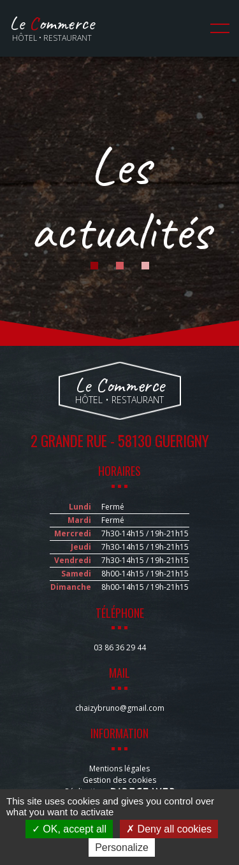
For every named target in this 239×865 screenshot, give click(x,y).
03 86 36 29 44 (120, 647)
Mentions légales (119, 768)
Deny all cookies (169, 829)
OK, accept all (69, 829)
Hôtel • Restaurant (52, 28)
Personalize (121, 847)
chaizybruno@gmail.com (119, 708)
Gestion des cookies (119, 780)
